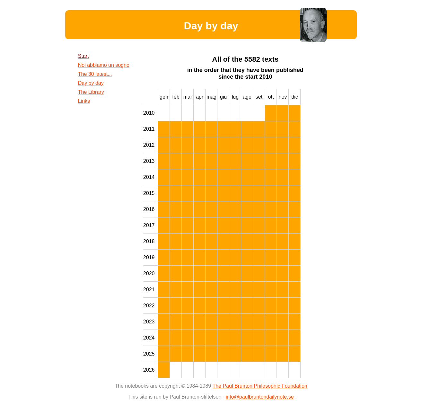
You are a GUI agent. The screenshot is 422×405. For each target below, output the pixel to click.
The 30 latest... (95, 74)
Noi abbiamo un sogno (103, 65)
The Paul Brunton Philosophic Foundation (259, 386)
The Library (91, 92)
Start (83, 56)
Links (84, 101)
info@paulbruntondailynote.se (260, 397)
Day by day (91, 83)
